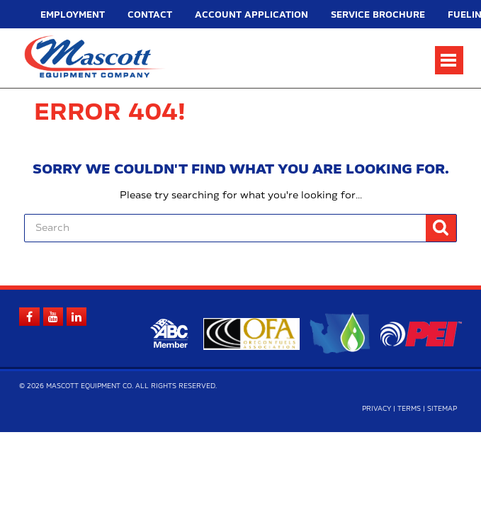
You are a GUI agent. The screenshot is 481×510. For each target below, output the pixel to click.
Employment (59, 15)
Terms (409, 411)
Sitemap (442, 411)
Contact (115, 15)
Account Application (183, 15)
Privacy (376, 411)
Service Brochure (266, 15)
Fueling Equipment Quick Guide (364, 15)
